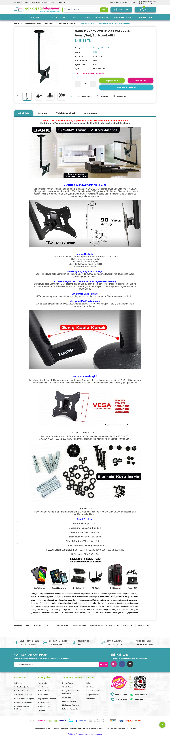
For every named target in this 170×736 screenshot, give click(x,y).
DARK (95, 52)
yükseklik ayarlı (62, 625)
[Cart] (145, 9)
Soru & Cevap (90, 113)
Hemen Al (140, 80)
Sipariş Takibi (67, 687)
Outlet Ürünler (43, 695)
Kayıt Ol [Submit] (103, 664)
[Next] (71, 96)
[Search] (85, 9)
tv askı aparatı (143, 625)
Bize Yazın (90, 687)
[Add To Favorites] (83, 96)
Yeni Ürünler (42, 683)
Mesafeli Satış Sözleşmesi (24, 699)
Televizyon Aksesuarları (102, 48)
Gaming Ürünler (44, 706)
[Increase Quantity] (93, 84)
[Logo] (37, 10)
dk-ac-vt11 (38, 625)
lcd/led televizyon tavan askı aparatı (104, 625)
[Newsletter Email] (61, 664)
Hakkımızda (18, 683)
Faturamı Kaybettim (70, 709)
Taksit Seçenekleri (65, 113)
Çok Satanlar (43, 687)
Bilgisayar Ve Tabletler (47, 699)
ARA (103, 9)
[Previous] (17, 96)
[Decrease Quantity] (78, 84)
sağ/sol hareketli (79, 625)
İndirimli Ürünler (44, 691)
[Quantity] (85, 84)
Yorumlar (43, 113)
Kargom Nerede (92, 695)
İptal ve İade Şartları (22, 687)
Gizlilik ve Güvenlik (21, 691)
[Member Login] (121, 9)
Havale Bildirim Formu (94, 691)
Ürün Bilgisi (23, 113)
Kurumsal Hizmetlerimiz (23, 702)
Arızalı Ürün (66, 697)
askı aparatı (128, 625)
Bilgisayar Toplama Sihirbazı (21, 707)
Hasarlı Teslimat (68, 683)
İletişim (89, 683)
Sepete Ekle (112, 80)
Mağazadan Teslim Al (70, 705)
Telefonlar (42, 710)
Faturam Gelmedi (69, 701)
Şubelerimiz (90, 699)
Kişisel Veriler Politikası (23, 695)
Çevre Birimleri (43, 702)
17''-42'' (49, 625)
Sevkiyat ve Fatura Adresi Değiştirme (72, 692)
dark (27, 625)
